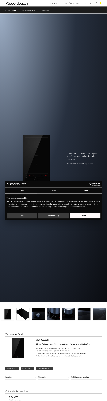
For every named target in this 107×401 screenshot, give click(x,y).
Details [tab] (53, 190)
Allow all (85, 216)
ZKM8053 (13, 397)
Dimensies (42, 377)
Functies (8, 377)
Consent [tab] (21, 190)
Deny (22, 216)
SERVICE (89, 3)
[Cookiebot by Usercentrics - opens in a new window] (91, 184)
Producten (54, 3)
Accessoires (44, 11)
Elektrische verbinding (80, 377)
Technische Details (28, 11)
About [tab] (86, 190)
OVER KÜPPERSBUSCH (72, 3)
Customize (53, 216)
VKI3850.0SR (10, 11)
